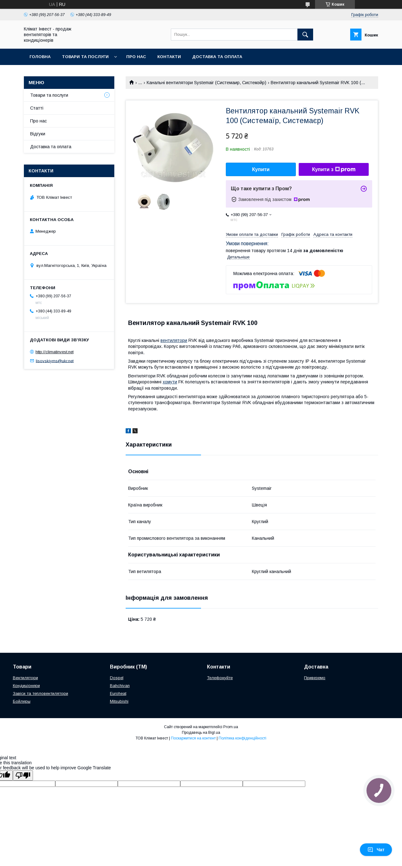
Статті (36, 108)
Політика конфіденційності (242, 738)
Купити (261, 169)
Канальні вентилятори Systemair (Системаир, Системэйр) (206, 82)
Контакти (169, 56)
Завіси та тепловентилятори (40, 693)
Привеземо (314, 677)
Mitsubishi (119, 701)
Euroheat (118, 693)
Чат (375, 849)
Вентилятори (25, 677)
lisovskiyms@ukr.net (54, 360)
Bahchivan (120, 685)
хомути (170, 381)
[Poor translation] (23, 775)
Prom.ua (230, 727)
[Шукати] (305, 35)
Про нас (136, 56)
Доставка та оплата (217, 56)
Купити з (333, 169)
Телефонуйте (220, 677)
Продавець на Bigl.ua (201, 732)
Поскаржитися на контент (193, 738)
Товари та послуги (85, 56)
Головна (40, 56)
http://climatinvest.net (54, 351)
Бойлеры (21, 701)
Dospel (116, 677)
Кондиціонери (26, 685)
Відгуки (37, 133)
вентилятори (173, 340)
